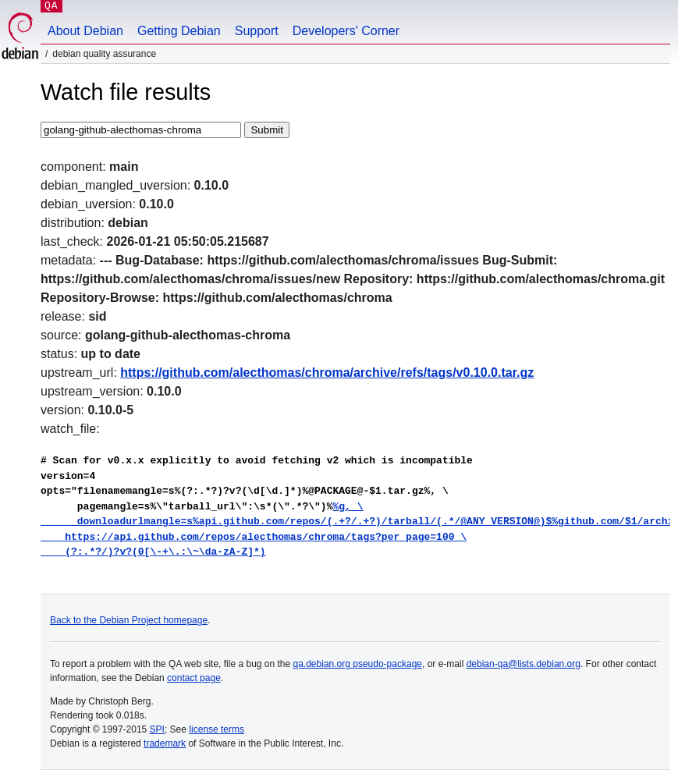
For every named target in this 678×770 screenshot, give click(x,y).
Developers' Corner (346, 30)
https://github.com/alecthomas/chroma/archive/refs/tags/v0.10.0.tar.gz (327, 372)
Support (257, 30)
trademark (165, 743)
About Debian (85, 30)
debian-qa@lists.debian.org (523, 663)
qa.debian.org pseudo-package (357, 663)
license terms (216, 729)
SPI (157, 729)
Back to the (74, 620)
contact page (194, 677)
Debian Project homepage (153, 620)
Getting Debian (179, 30)
